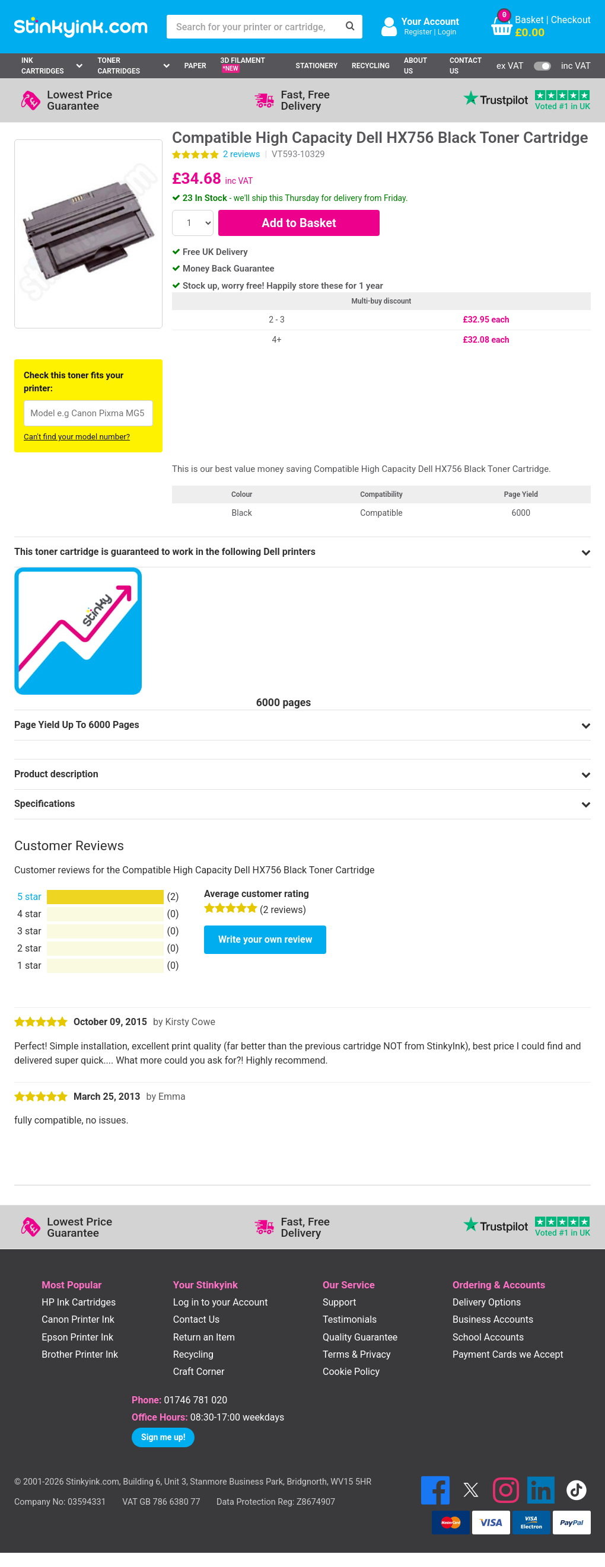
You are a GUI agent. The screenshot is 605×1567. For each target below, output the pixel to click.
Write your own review (265, 939)
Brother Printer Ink (80, 1354)
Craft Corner (199, 1371)
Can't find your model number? (77, 436)
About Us (415, 65)
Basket (529, 19)
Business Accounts (493, 1319)
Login (447, 31)
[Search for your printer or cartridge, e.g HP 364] (253, 27)
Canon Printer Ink (78, 1319)
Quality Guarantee (360, 1337)
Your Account (430, 21)
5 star (29, 896)
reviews (241, 154)
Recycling (371, 66)
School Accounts (488, 1337)
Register (418, 31)
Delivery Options (487, 1302)
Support (339, 1302)
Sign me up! (163, 1437)
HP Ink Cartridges (79, 1302)
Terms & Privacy (357, 1354)
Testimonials (350, 1319)
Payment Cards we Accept (508, 1354)
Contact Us (466, 65)
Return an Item (204, 1337)
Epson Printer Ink (77, 1337)
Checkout (571, 19)
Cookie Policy (351, 1371)
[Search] (350, 27)
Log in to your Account (220, 1302)
